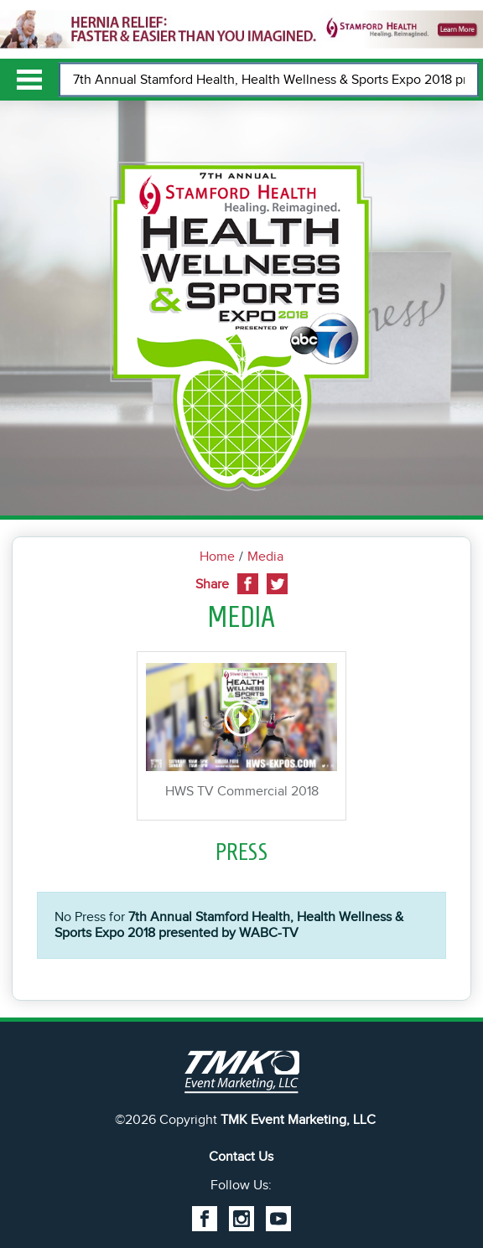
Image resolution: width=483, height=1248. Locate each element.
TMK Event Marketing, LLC (298, 1119)
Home (217, 556)
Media (265, 556)
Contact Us (241, 1156)
